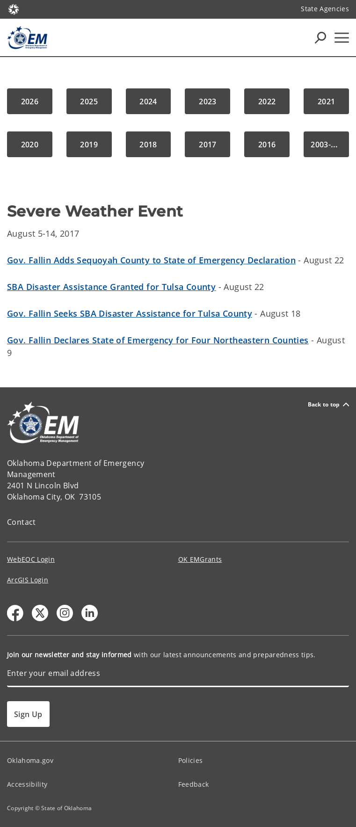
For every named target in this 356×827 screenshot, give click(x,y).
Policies (190, 760)
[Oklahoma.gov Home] (13, 8)
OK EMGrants (200, 559)
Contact (21, 522)
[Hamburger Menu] (341, 37)
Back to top (328, 404)
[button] (29, 101)
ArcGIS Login (27, 579)
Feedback (193, 784)
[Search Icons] (320, 37)
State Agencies (325, 8)
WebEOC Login (31, 559)
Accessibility (27, 784)
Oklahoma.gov (30, 760)
